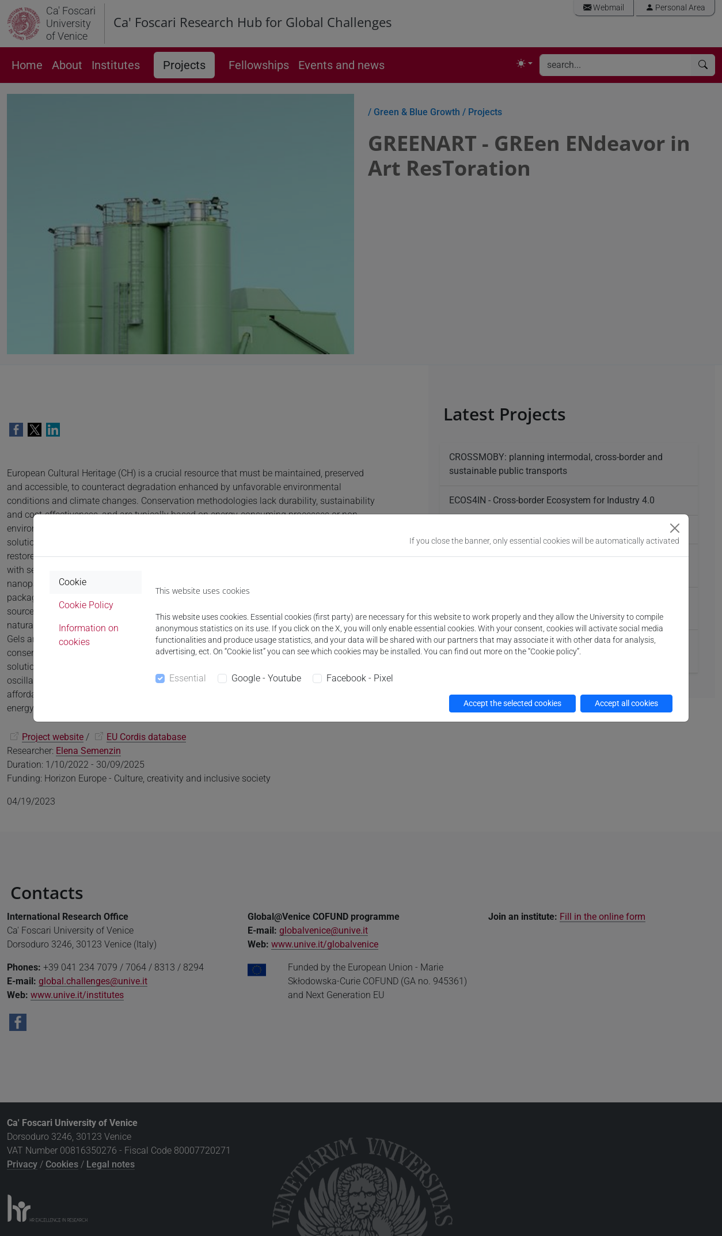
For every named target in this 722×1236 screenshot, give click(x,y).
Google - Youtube (266, 678)
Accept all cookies (626, 703)
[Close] (675, 528)
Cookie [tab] (72, 582)
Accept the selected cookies (512, 703)
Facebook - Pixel (359, 678)
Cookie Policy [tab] (86, 605)
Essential (187, 678)
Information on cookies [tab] (89, 635)
